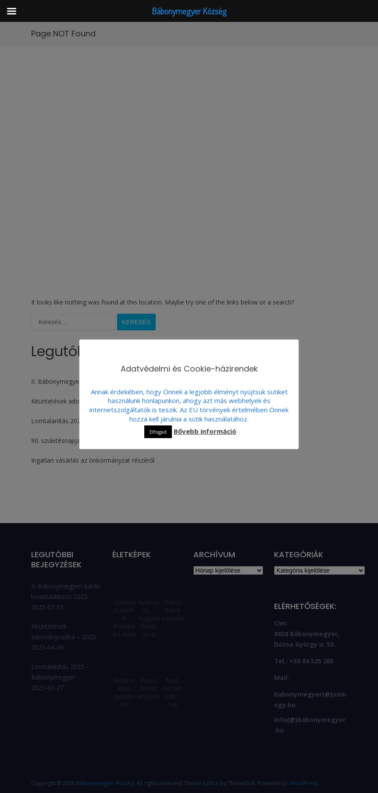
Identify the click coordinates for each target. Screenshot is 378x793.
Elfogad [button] (158, 431)
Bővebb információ (205, 431)
